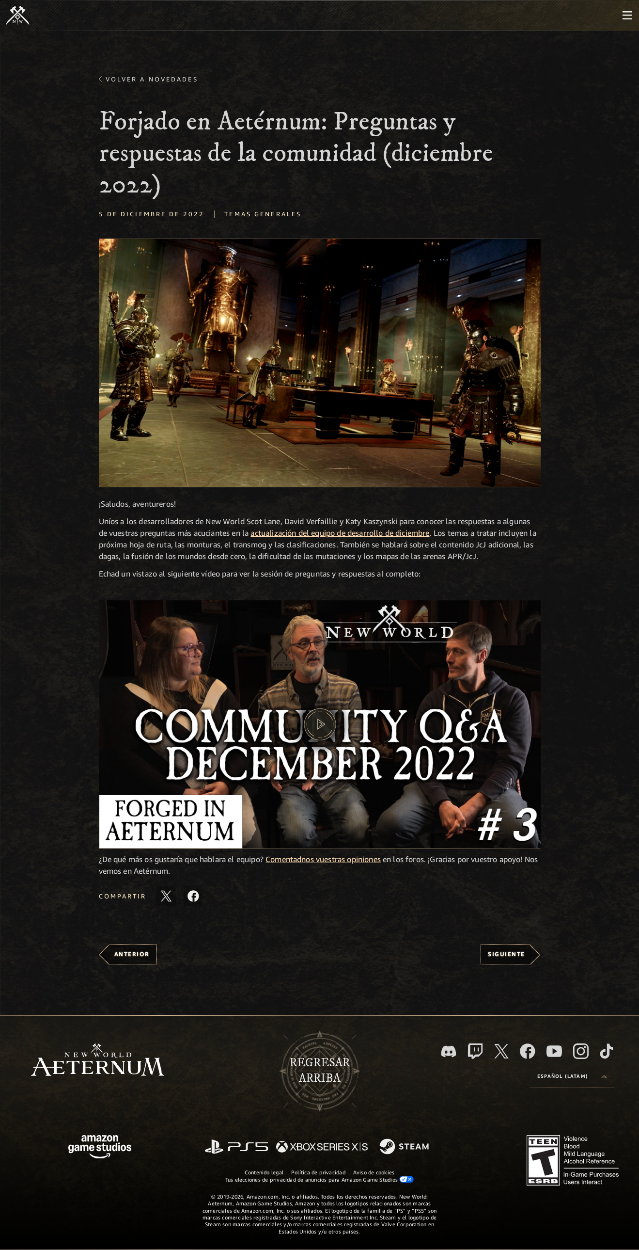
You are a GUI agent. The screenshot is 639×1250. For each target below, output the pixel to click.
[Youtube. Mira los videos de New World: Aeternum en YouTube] (554, 1051)
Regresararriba (320, 1071)
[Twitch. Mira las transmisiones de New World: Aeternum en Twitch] (475, 1051)
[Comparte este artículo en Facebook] (193, 896)
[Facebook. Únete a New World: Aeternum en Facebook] (527, 1051)
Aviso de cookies (374, 1172)
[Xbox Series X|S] (322, 1147)
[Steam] (405, 1147)
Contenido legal (264, 1172)
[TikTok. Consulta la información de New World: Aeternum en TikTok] (606, 1051)
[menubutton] (627, 15)
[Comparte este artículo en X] (166, 896)
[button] (320, 363)
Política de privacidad (318, 1172)
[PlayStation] (236, 1147)
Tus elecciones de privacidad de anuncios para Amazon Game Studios (319, 1179)
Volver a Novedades (152, 79)
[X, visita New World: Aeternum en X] (501, 1051)
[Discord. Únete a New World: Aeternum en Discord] (448, 1051)
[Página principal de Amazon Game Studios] (99, 1148)
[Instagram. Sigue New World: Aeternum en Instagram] (581, 1051)
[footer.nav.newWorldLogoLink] (97, 1060)
